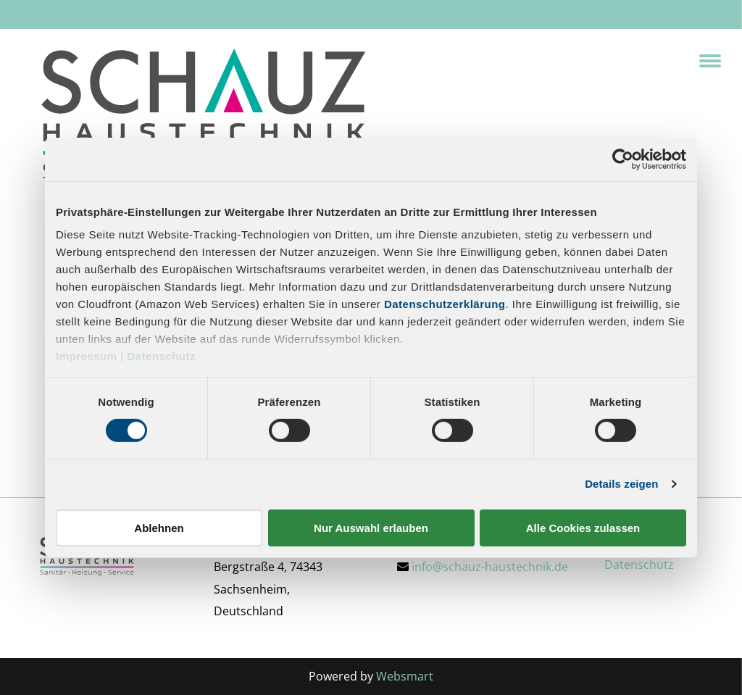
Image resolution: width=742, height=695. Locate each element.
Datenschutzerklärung (445, 304)
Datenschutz (161, 356)
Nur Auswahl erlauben (371, 528)
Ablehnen (158, 528)
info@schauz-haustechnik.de (490, 567)
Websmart (404, 676)
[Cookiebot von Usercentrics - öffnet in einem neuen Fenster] (622, 159)
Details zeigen (621, 484)
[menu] (710, 61)
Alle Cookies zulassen (583, 528)
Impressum (86, 356)
